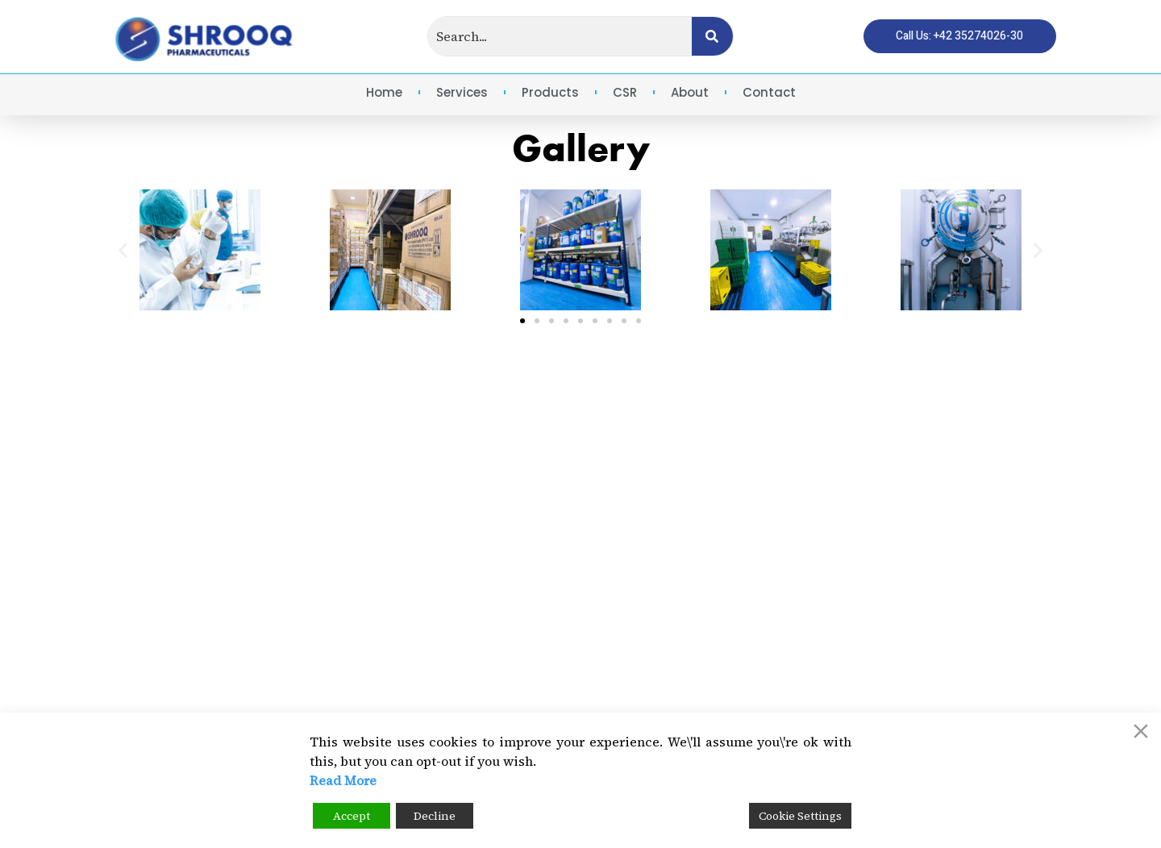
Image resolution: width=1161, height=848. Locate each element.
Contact (769, 92)
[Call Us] (762, 603)
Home (384, 92)
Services (462, 92)
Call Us (831, 594)
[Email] (762, 658)
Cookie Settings (800, 816)
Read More (343, 780)
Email (825, 649)
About (690, 92)
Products (550, 92)
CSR (625, 92)
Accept (351, 816)
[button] (123, 250)
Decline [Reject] (435, 816)
